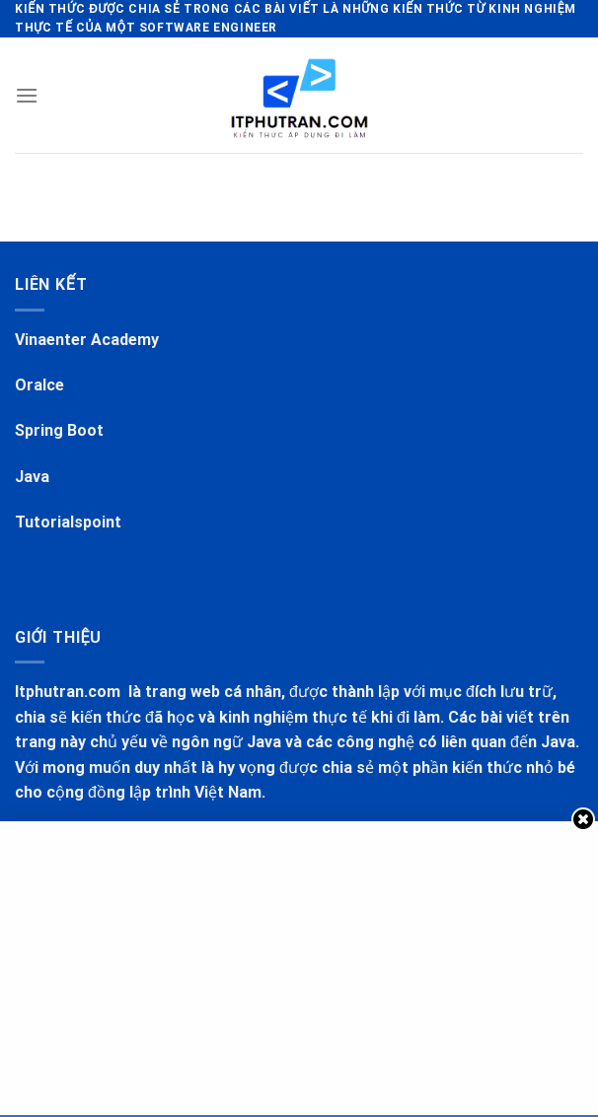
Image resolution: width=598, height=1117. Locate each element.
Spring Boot (59, 430)
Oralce (39, 385)
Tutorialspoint (68, 522)
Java (32, 476)
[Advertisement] (301, 964)
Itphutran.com (69, 691)
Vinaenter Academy (87, 339)
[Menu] (26, 95)
